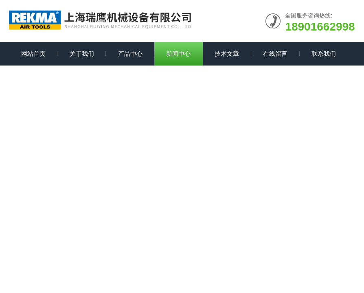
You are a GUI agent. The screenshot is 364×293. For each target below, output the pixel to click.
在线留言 (275, 53)
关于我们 (82, 53)
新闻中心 (178, 53)
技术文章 (227, 53)
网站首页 (33, 53)
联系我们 (323, 53)
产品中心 (130, 53)
